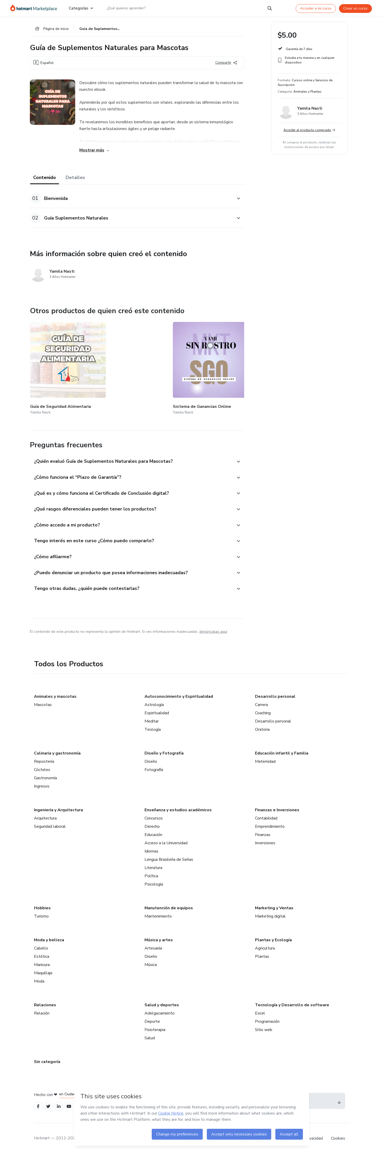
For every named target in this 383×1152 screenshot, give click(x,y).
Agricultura (265, 945)
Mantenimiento (158, 913)
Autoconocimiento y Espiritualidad (178, 693)
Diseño (150, 758)
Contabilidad (266, 815)
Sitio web (263, 1026)
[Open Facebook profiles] (38, 1103)
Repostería (44, 758)
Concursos (153, 815)
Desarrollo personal (275, 693)
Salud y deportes (161, 1002)
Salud (149, 1035)
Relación (41, 1010)
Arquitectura (45, 815)
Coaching (263, 710)
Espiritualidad (156, 710)
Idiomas (151, 848)
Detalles (75, 178)
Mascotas (43, 701)
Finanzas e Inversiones (277, 807)
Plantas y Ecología (273, 937)
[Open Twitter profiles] (50, 1103)
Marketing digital (270, 913)
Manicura (42, 961)
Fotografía (153, 766)
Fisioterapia (154, 1026)
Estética (41, 953)
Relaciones (45, 1002)
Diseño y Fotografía (164, 750)
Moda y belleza (49, 937)
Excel (260, 1010)
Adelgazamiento (159, 1010)
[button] (131, 199)
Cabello (41, 945)
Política (151, 873)
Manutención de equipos (168, 905)
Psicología (153, 881)
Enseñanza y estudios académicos (178, 807)
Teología (152, 726)
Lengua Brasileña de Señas (168, 856)
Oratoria (262, 726)
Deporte (152, 1018)
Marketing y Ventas (274, 905)
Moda (39, 978)
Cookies (338, 1136)
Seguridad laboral (50, 823)
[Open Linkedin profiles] (61, 1103)
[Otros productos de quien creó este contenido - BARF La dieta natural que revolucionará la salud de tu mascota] (180, 366)
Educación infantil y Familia (281, 750)
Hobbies (42, 905)
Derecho (152, 823)
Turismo (41, 913)
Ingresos (41, 783)
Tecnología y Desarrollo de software (292, 1002)
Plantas (262, 953)
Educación (153, 831)
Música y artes (158, 937)
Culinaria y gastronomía (57, 750)
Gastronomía (45, 775)
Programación (267, 1018)
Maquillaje (43, 970)
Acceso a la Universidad (166, 840)
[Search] (269, 8)
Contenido (44, 178)
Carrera (261, 701)
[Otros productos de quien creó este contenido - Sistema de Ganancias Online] (119, 366)
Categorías (81, 8)
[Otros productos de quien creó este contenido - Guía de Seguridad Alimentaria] (58, 366)
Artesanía (153, 945)
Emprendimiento (270, 823)
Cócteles (42, 766)
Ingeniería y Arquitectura (58, 807)
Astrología (154, 701)
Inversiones (265, 840)
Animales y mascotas (55, 693)
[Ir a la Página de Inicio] (35, 8)
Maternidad (265, 758)
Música (150, 961)
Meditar (151, 718)
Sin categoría (47, 1058)
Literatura (153, 864)
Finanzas (262, 831)
